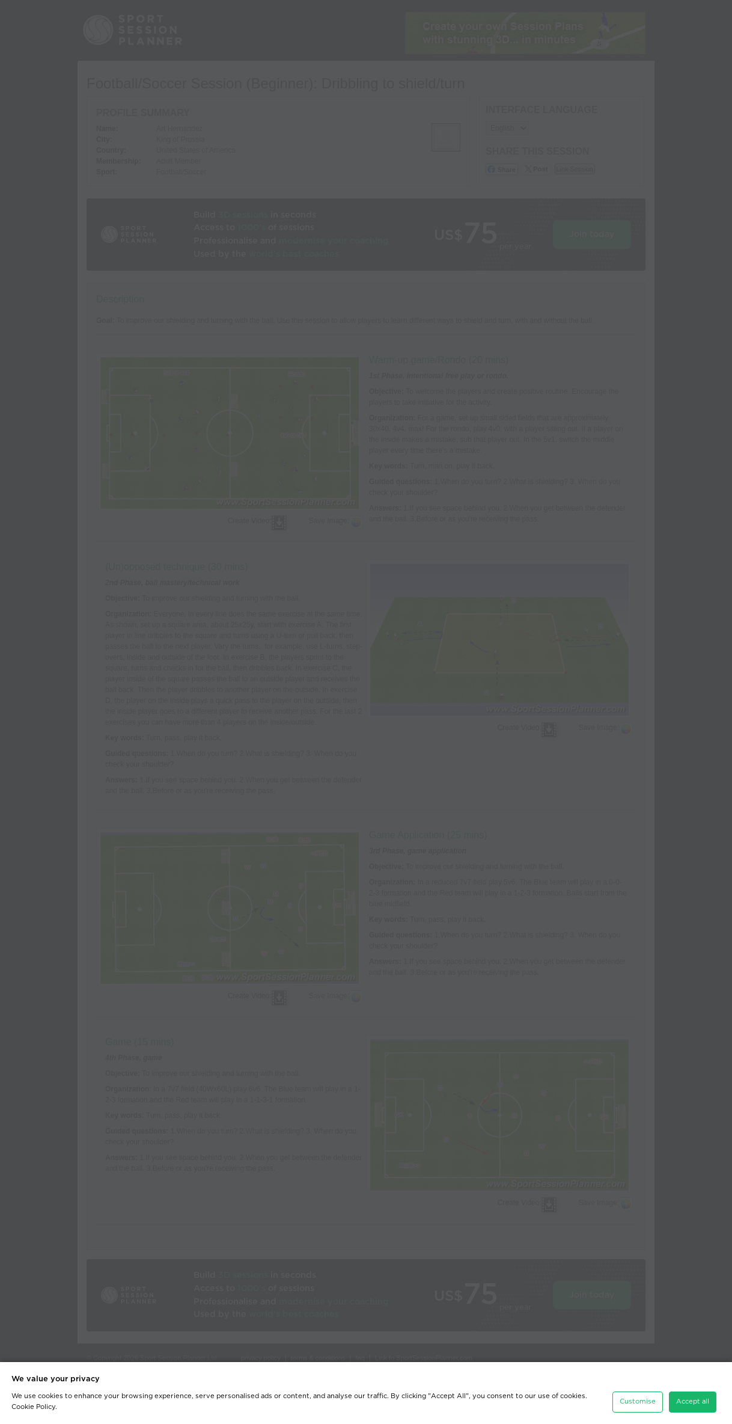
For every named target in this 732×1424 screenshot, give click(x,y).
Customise (638, 1401)
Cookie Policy (33, 1407)
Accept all (692, 1401)
